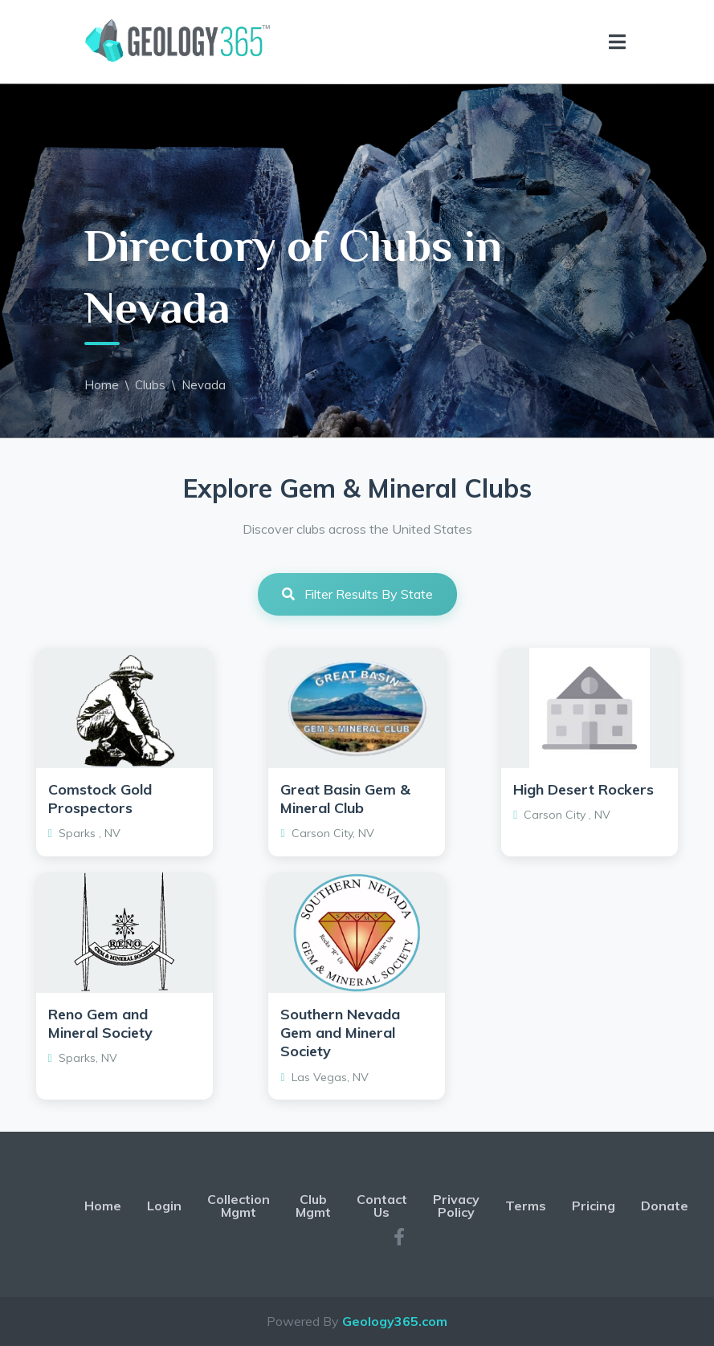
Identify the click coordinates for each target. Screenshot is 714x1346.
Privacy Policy (456, 1205)
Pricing (593, 1206)
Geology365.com (394, 1321)
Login (164, 1206)
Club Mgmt (313, 1205)
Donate (664, 1206)
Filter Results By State (357, 594)
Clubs (150, 384)
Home (101, 384)
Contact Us (382, 1205)
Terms (525, 1206)
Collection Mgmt (238, 1205)
